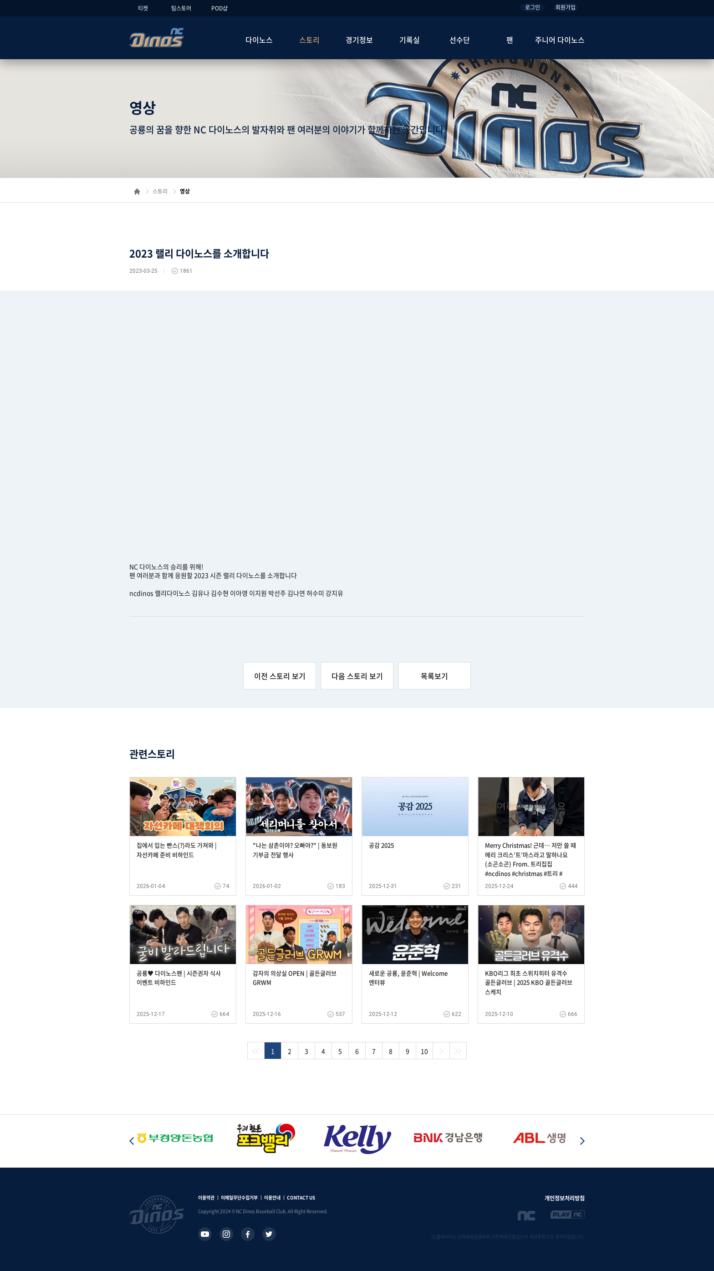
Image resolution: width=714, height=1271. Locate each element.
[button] (582, 1141)
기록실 (409, 39)
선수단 (459, 39)
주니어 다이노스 (560, 39)
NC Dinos (156, 37)
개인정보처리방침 (565, 1198)
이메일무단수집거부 (239, 1197)
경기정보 (359, 39)
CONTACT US (301, 1197)
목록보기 (434, 675)
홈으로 (137, 191)
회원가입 (566, 7)
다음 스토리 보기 (357, 675)
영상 (185, 191)
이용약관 (206, 1197)
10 (424, 1051)
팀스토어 (181, 8)
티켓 (143, 8)
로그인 (532, 7)
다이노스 (259, 39)
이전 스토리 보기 (280, 675)
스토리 (309, 39)
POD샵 (219, 8)
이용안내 (272, 1197)
